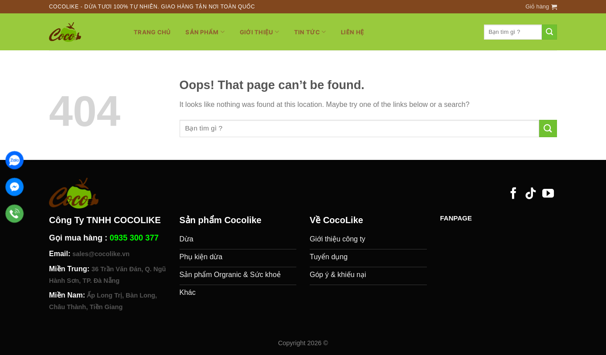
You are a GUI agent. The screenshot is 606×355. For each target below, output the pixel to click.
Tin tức (310, 32)
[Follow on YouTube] (548, 194)
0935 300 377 (134, 237)
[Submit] (549, 32)
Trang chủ (152, 32)
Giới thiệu (259, 32)
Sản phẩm (205, 32)
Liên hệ (352, 32)
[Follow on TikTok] (530, 194)
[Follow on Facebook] (513, 194)
